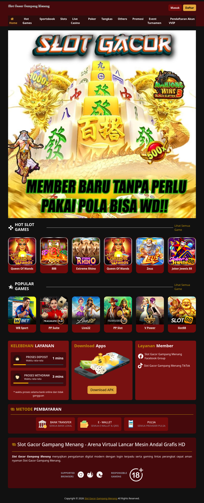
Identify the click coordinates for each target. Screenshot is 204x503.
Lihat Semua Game (182, 228)
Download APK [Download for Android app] (102, 390)
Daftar (189, 8)
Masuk (175, 8)
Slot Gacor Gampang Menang (100, 498)
